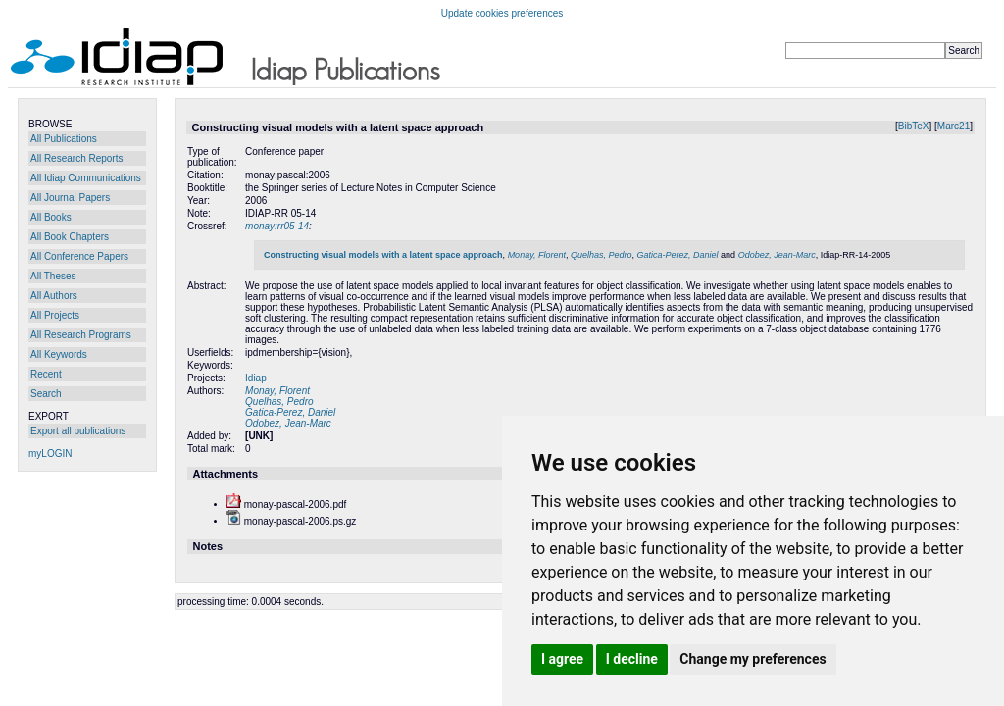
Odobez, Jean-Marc (777, 255)
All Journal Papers (70, 197)
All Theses (53, 276)
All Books (51, 217)
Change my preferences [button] (752, 659)
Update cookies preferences (502, 13)
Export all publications (78, 431)
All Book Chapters (69, 236)
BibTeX (913, 126)
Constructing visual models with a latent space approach (383, 255)
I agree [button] (562, 659)
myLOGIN (50, 453)
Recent (46, 374)
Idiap (256, 378)
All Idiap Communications (85, 178)
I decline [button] (632, 659)
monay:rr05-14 (277, 226)
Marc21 (953, 126)
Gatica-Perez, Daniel (678, 255)
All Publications (63, 138)
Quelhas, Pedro (601, 255)
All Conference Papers (79, 256)
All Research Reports (76, 158)
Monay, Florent (537, 255)
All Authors (53, 295)
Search (46, 393)
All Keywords (58, 354)
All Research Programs (80, 334)
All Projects (54, 315)
